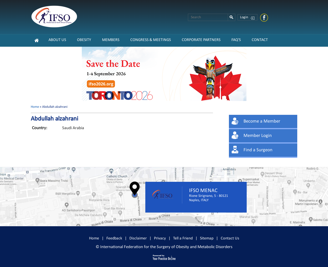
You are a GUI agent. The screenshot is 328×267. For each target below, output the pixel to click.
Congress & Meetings (150, 40)
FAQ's (236, 40)
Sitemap (206, 238)
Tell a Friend (183, 238)
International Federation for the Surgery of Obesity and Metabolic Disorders (166, 247)
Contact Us (230, 238)
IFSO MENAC (203, 190)
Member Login (257, 135)
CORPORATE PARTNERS (201, 40)
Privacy (160, 238)
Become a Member (261, 121)
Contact (260, 40)
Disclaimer (138, 238)
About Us (57, 40)
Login (244, 17)
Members (110, 40)
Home (35, 107)
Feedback (114, 238)
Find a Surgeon (257, 150)
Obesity (84, 40)
